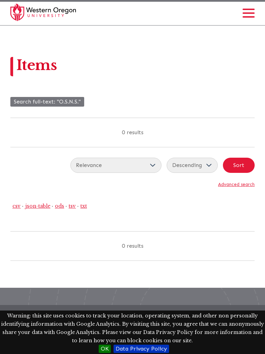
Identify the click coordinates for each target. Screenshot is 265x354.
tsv (72, 206)
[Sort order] (192, 165)
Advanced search (236, 184)
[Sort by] (115, 165)
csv (16, 206)
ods (59, 206)
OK (105, 348)
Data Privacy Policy (141, 348)
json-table (37, 206)
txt (83, 206)
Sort (238, 165)
